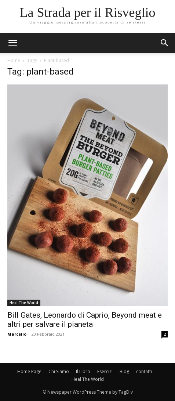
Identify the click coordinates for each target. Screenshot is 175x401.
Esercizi (105, 371)
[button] (164, 43)
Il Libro (83, 371)
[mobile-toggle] (12, 43)
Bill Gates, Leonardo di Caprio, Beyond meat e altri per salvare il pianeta (84, 320)
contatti (144, 371)
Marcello (16, 334)
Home (13, 60)
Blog (124, 371)
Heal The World (24, 302)
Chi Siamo (58, 371)
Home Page (29, 371)
